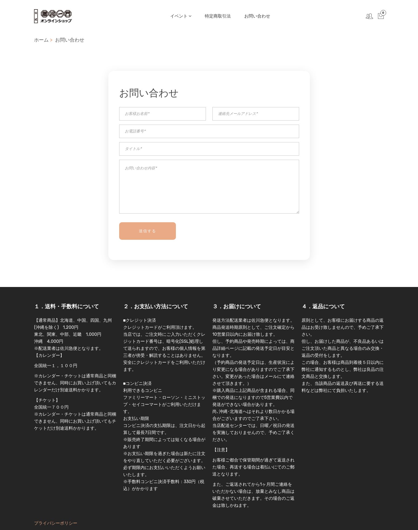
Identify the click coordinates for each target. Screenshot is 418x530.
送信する (147, 231)
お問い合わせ (257, 16)
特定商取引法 (217, 16)
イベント (180, 16)
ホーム (41, 40)
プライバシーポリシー (55, 523)
